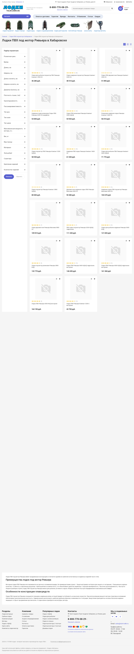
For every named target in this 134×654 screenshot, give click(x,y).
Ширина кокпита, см (11, 84)
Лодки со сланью (48, 621)
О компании (26, 616)
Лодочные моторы (100, 26)
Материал (7, 147)
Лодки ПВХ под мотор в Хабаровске (20, 36)
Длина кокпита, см (10, 79)
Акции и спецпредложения (30, 619)
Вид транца (8, 142)
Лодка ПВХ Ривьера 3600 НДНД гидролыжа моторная (80, 266)
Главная (4, 36)
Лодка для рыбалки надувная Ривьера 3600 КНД (115, 228)
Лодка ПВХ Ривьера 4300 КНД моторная (44, 303)
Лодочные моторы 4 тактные (52, 626)
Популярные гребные (75, 26)
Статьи (90, 16)
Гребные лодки (6, 616)
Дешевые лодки (48, 628)
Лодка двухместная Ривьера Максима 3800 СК (45, 228)
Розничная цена (9, 56)
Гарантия (54, 16)
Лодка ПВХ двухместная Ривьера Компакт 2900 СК (114, 76)
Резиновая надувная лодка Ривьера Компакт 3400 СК (112, 114)
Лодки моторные (7, 614)
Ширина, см (8, 73)
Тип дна (7, 112)
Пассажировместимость (13, 106)
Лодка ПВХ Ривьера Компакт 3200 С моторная (77, 304)
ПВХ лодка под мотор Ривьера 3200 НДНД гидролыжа (79, 228)
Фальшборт (8, 153)
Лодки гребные (20, 26)
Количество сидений (11, 170)
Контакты (71, 16)
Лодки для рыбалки (60, 26)
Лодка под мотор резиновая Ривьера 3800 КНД (45, 266)
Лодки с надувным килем (44, 26)
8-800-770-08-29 (59, 7)
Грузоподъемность (10, 101)
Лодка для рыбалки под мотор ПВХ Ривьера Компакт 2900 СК (46, 76)
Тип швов (7, 123)
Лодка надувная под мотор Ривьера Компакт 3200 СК (80, 76)
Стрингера (7, 159)
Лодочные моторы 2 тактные (52, 623)
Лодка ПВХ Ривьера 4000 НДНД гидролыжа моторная (115, 266)
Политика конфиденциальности (60, 641)
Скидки (97, 16)
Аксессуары (88, 26)
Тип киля (7, 117)
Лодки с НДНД (6, 623)
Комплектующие (7, 619)
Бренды (63, 16)
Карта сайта (6, 626)
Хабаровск (19, 2)
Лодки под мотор (8, 26)
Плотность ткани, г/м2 (12, 95)
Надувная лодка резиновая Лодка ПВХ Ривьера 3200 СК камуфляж (44, 114)
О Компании (81, 16)
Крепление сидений (11, 164)
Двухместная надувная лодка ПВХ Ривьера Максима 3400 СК (80, 190)
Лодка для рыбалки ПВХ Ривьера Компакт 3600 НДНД (114, 152)
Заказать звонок (62, 10)
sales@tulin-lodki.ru (122, 624)
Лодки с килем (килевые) (50, 619)
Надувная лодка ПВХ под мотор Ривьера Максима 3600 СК (114, 190)
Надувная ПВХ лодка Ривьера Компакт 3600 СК (80, 152)
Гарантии (25, 628)
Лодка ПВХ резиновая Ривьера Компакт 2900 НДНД (79, 114)
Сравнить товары (27, 614)
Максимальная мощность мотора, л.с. (13, 130)
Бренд (6, 62)
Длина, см (7, 67)
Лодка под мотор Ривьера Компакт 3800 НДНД (44, 190)
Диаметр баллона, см (11, 90)
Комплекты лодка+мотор (10, 628)
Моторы (4, 621)
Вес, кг (6, 136)
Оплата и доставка (43, 16)
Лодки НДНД (30, 26)
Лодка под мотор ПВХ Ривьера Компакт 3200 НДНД (46, 152)
